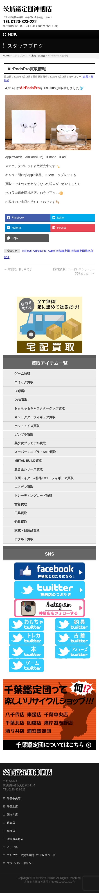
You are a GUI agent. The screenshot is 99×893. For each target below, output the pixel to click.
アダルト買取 (23, 539)
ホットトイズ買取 (27, 426)
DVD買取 (20, 399)
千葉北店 (12, 806)
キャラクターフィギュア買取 (34, 417)
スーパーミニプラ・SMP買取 (35, 452)
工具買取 (20, 513)
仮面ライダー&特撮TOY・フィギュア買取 (44, 478)
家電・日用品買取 (27, 530)
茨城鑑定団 (63, 250)
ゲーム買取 (22, 373)
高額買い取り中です (18, 269)
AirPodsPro (40, 250)
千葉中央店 (13, 798)
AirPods (27, 250)
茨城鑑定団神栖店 (82, 250)
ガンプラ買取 (23, 434)
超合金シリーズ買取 (28, 469)
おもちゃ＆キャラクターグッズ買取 (39, 408)
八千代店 (12, 847)
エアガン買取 (23, 487)
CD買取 (19, 391)
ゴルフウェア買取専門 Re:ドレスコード (31, 855)
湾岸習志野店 (15, 839)
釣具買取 (20, 522)
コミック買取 (23, 382)
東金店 (11, 822)
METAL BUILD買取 (28, 460)
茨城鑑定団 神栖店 (44, 878)
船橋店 (11, 831)
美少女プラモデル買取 (30, 443)
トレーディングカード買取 (33, 495)
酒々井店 (12, 814)
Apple (51, 250)
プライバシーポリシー (20, 863)
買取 (6, 257)
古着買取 (20, 504)
